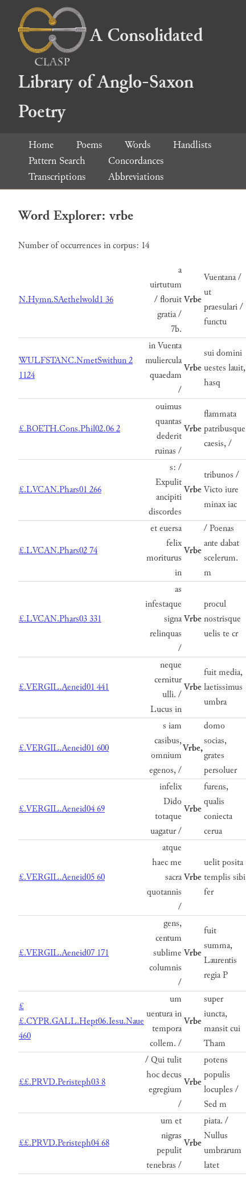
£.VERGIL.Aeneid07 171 (64, 953)
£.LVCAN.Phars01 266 (60, 489)
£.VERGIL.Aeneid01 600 (64, 748)
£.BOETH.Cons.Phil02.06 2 (69, 428)
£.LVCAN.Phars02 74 (58, 550)
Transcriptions (56, 177)
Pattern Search (56, 161)
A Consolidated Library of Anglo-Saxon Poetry (110, 73)
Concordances (135, 161)
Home (41, 145)
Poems (89, 145)
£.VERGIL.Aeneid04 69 (62, 809)
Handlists (192, 145)
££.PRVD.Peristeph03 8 (62, 1082)
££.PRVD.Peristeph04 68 (64, 1143)
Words (137, 145)
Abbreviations (135, 177)
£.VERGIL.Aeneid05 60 (62, 877)
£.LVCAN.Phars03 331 (60, 618)
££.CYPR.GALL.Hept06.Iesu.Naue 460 (81, 1021)
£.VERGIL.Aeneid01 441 (64, 687)
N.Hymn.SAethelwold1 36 (66, 299)
